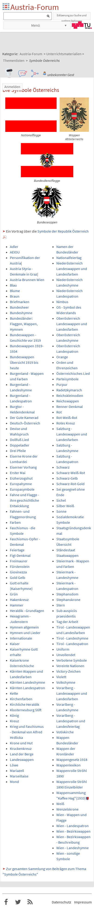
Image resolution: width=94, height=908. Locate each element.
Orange (62, 357)
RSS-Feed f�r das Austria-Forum (30, 902)
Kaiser (15, 643)
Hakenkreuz (19, 599)
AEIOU (15, 252)
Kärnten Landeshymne (27, 682)
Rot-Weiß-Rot (66, 417)
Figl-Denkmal (20, 555)
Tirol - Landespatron (72, 643)
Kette (14, 693)
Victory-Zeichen (68, 671)
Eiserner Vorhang (23, 467)
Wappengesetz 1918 (71, 759)
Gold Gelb (17, 577)
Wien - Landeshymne (72, 847)
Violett (61, 677)
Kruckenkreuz (21, 748)
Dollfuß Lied (19, 439)
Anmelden (12, 86)
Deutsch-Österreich (25, 423)
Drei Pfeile (18, 450)
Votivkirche (65, 732)
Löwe (14, 765)
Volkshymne (65, 682)
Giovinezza (18, 572)
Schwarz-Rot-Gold (70, 483)
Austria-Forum (34, 7)
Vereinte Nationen (70, 665)
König (14, 715)
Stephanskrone (68, 599)
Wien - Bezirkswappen (73, 831)
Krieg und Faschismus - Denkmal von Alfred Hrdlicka (27, 732)
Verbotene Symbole (71, 660)
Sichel (61, 500)
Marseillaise (19, 776)
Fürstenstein (20, 566)
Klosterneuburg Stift (26, 710)
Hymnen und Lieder (25, 632)
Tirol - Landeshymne (72, 638)
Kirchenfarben (21, 699)
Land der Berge (21, 754)
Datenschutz (61, 902)
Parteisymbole (67, 379)
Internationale (21, 638)
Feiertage (17, 550)
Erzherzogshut (21, 478)
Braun (14, 296)
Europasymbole (22, 489)
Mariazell (17, 770)
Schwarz (63, 467)
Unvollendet (65, 654)
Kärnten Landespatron (27, 688)
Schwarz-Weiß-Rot (70, 472)
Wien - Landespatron (72, 825)
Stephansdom (67, 594)
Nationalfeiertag (69, 257)
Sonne (61, 511)
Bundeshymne (21, 312)
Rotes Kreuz (65, 423)
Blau (13, 285)
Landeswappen (22, 759)
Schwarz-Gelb (67, 478)
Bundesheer (19, 307)
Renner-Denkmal (69, 406)
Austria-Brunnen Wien (27, 279)
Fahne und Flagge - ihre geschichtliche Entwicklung (24, 500)
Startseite (6, 7)
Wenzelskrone (67, 809)
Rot (59, 412)
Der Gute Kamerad (24, 417)
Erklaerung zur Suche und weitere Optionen (72, 17)
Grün (14, 594)
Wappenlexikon (68, 765)
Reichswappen (67, 401)
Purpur (61, 384)
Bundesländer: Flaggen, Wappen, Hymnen (24, 324)
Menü (35, 25)
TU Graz (82, 25)
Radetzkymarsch (69, 390)
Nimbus (62, 301)
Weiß (60, 803)
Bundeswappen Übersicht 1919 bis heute (24, 362)
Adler (14, 246)
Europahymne (21, 483)
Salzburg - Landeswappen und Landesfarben (71, 434)
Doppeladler (19, 445)
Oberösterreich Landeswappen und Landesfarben (71, 324)
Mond (14, 781)
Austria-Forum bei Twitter (18, 902)
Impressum (83, 902)
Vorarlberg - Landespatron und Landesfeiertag (70, 721)
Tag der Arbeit (67, 621)
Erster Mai (17, 472)
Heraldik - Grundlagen (27, 610)
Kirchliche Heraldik (24, 704)
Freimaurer (18, 561)
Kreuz (14, 721)
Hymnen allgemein (24, 627)
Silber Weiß (65, 506)
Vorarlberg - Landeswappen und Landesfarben (71, 693)
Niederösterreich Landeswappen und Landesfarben (71, 268)
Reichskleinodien (69, 395)
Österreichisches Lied (73, 373)
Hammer (16, 605)
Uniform (62, 649)
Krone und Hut (21, 743)
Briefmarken (19, 301)
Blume (15, 290)
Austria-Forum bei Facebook (6, 902)
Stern (60, 605)
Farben (15, 522)
